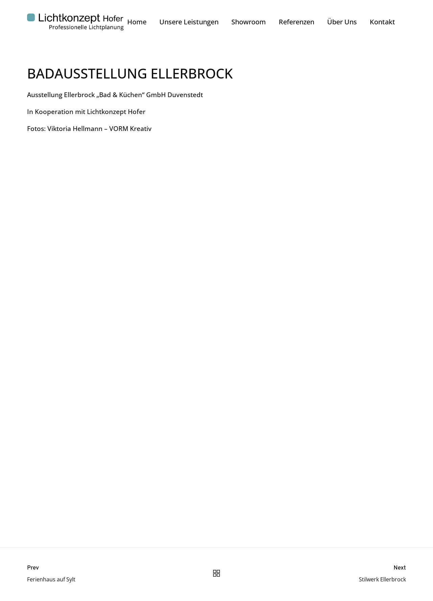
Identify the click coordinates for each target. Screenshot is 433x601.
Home (136, 21)
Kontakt (382, 21)
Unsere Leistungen (189, 21)
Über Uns (342, 21)
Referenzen (296, 21)
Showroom (248, 21)
